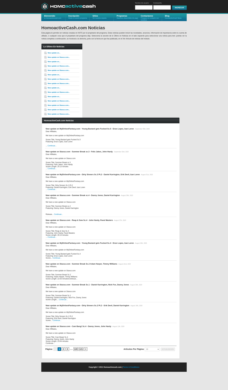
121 (81, 349)
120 (75, 349)
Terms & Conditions (131, 367)
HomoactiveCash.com (68, 6)
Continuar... (52, 146)
